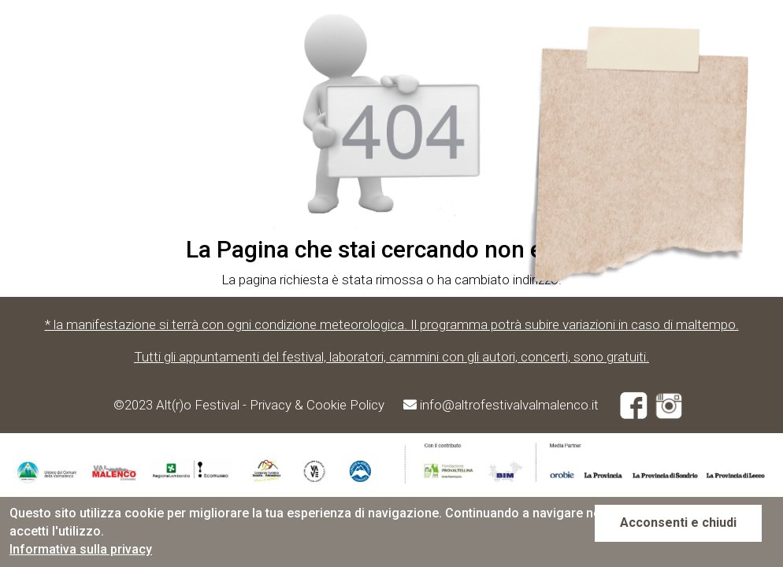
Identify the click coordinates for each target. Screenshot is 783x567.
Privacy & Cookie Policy (319, 405)
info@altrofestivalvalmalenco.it (509, 405)
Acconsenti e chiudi (678, 522)
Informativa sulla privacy (80, 549)
